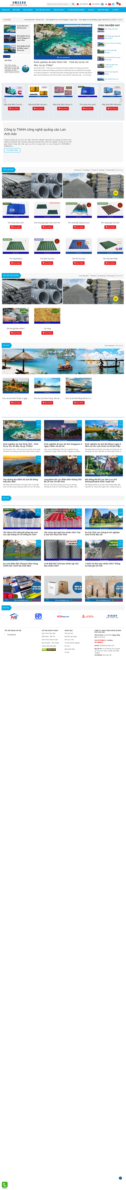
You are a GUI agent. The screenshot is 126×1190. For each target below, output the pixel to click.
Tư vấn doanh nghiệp (72, 643)
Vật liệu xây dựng (11, 275)
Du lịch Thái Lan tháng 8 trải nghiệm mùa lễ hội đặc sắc (102, 533)
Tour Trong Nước (109, 345)
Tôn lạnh (94, 170)
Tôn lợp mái (8, 170)
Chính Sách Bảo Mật (49, 646)
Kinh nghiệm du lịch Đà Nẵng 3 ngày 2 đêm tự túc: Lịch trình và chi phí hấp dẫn (103, 446)
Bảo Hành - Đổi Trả (48, 636)
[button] (121, 100)
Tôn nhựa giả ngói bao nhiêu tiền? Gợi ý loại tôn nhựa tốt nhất (62, 533)
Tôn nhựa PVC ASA (111, 29)
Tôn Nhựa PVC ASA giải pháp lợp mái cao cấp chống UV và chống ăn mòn (20, 533)
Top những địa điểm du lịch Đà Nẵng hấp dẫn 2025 (20, 480)
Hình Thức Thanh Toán (50, 640)
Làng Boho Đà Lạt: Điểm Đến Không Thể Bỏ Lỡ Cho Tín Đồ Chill (62, 480)
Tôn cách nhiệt (110, 170)
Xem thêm (13, 109)
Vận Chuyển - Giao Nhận (50, 643)
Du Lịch (6, 345)
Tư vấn (67, 652)
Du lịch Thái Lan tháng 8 (113, 44)
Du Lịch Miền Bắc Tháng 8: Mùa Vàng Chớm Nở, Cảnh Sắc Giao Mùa (20, 564)
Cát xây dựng (101, 276)
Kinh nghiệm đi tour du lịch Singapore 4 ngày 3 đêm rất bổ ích (63, 445)
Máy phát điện (70, 649)
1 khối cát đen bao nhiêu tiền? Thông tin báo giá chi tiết (102, 564)
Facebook (11, 634)
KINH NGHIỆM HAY (109, 25)
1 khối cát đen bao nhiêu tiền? (111, 66)
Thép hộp (93, 276)
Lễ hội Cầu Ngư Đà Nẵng (111, 73)
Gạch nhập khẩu (83, 276)
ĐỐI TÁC (6, 608)
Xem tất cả (119, 170)
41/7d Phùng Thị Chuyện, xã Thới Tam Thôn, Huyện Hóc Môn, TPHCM (107, 651)
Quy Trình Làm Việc (48, 633)
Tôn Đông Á (86, 170)
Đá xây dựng (110, 276)
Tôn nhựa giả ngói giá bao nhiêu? (112, 37)
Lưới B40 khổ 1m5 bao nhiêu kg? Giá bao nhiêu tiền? (61, 564)
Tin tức (6, 498)
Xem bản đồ (107, 655)
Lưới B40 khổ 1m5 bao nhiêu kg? (112, 58)
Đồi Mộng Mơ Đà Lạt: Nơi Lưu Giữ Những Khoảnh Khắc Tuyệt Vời (101, 480)
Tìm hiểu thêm (12, 150)
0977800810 (82, 4)
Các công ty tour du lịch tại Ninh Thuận (111, 80)
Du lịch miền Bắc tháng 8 (111, 51)
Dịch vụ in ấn (69, 640)
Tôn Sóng (101, 170)
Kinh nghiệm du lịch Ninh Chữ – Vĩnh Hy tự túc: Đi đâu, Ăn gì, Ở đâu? (20, 445)
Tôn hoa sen (77, 170)
